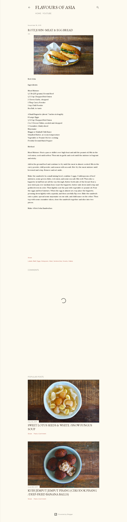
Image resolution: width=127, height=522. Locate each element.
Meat (51, 261)
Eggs (38, 261)
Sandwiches (57, 261)
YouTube (47, 13)
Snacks (65, 261)
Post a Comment (40, 434)
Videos (70, 261)
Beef (34, 261)
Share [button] (30, 258)
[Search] (97, 6)
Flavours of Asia (55, 7)
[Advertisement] (63, 352)
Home (38, 13)
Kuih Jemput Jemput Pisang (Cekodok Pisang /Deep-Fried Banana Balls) (62, 492)
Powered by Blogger (63, 514)
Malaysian (44, 261)
